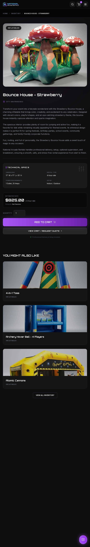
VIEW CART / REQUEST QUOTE (45, 231)
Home (5, 13)
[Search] (72, 4)
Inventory (16, 13)
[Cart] (79, 4)
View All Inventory (45, 395)
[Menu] (85, 4)
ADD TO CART (45, 222)
